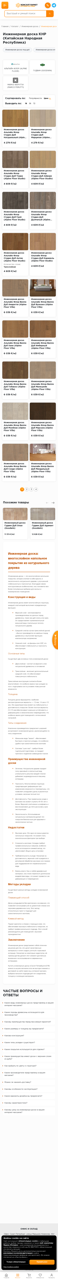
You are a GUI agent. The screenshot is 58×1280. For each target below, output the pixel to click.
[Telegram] (54, 5)
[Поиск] (49, 13)
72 (34, 103)
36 (30, 103)
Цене (47, 98)
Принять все (42, 1262)
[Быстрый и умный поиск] (25, 13)
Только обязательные (16, 1262)
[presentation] (47, 502)
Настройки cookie (11, 1267)
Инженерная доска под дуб (17, 50)
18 (26, 103)
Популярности (35, 98)
